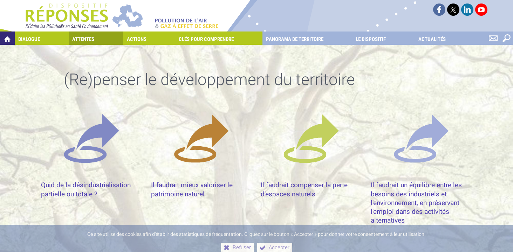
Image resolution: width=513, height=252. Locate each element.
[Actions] (149, 38)
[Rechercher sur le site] (506, 38)
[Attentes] (96, 38)
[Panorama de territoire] (307, 38)
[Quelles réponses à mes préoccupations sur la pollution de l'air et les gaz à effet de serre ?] (7, 38)
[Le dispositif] (383, 38)
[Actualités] (444, 38)
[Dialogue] (42, 38)
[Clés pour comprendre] (218, 38)
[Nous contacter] (493, 38)
